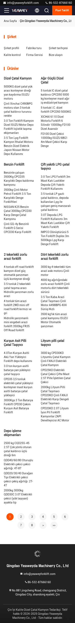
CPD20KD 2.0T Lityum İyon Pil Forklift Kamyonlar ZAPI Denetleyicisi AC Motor (55, 414)
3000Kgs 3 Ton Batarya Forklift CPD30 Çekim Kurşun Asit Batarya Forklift (18, 406)
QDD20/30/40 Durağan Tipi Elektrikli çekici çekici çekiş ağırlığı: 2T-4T (18, 479)
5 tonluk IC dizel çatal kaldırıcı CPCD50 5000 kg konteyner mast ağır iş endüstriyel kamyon (55, 96)
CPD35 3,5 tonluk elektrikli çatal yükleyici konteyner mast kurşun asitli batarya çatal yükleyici (18, 387)
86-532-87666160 (58, 2)
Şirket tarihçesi (58, 48)
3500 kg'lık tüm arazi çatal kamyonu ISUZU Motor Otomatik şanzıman (54, 320)
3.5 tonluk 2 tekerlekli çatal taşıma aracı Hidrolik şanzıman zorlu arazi (19, 290)
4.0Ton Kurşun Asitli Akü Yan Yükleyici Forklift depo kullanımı (18, 357)
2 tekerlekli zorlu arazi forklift (15, 257)
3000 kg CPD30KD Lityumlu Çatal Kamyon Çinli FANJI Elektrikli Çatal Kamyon (55, 359)
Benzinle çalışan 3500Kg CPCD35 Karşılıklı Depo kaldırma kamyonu (19, 178)
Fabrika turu (34, 48)
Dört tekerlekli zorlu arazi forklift (54, 257)
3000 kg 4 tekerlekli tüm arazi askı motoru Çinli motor (56, 270)
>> (54, 525)
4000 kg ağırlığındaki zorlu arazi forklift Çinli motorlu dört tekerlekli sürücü (55, 286)
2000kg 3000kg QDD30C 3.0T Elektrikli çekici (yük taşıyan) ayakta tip (18, 496)
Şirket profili (11, 48)
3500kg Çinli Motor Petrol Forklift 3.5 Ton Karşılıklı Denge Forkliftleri (17, 195)
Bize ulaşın (56, 55)
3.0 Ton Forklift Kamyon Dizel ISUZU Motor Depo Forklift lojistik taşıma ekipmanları (19, 126)
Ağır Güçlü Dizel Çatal (52, 80)
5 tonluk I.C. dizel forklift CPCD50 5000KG (56, 109)
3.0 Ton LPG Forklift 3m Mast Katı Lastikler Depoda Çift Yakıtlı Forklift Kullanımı (55, 182)
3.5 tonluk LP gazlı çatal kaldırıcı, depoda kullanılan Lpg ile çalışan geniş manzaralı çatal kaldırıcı (56, 201)
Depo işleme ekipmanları (12, 433)
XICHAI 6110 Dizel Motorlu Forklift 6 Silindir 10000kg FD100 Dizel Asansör (55, 122)
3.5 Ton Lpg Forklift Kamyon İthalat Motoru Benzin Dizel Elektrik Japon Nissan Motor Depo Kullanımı (18, 146)
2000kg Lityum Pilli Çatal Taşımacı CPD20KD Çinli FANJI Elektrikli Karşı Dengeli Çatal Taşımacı (55, 395)
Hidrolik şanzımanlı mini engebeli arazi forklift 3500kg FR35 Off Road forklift (17, 324)
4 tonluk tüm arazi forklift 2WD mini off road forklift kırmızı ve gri (17, 307)
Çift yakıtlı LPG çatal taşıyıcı (55, 166)
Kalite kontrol (12, 55)
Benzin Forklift (14, 164)
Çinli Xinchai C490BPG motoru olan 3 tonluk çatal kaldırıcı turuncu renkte (18, 109)
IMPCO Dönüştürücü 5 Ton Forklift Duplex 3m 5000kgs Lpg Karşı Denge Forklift (55, 238)
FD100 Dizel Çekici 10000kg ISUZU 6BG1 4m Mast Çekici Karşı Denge (54, 139)
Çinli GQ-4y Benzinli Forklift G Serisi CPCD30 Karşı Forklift (17, 228)
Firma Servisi (34, 55)
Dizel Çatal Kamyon (18, 78)
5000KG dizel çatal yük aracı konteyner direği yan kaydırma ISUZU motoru (18, 92)
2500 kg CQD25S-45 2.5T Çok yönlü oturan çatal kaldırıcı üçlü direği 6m (17, 449)
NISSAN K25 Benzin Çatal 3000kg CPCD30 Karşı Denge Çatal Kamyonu (18, 213)
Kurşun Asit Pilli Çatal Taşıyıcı (15, 343)
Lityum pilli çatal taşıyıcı (52, 343)
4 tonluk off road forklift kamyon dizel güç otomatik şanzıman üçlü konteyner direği (19, 273)
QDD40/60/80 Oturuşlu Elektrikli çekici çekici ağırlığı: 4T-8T (18, 464)
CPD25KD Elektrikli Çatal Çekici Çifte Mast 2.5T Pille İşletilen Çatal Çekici (56, 376)
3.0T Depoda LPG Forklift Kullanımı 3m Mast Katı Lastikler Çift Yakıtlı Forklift (55, 221)
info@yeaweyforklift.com (21, 2)
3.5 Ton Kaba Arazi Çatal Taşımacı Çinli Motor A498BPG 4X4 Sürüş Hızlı (54, 303)
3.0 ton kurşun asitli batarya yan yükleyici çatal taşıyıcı (17, 370)
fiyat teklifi (62, 10)
